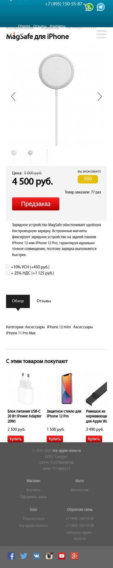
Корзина (33, 490)
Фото (79, 481)
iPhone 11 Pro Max (21, 333)
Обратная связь (80, 510)
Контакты (57, 26)
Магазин (33, 481)
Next (100, 96)
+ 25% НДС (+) (30, 273)
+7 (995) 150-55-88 (79, 526)
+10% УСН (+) (27, 267)
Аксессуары (35, 327)
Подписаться (33, 519)
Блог (33, 510)
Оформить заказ (33, 497)
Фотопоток (80, 490)
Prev (13, 96)
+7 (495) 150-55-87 (79, 519)
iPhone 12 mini (59, 327)
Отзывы (40, 26)
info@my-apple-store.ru (79, 536)
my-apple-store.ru (66, 451)
